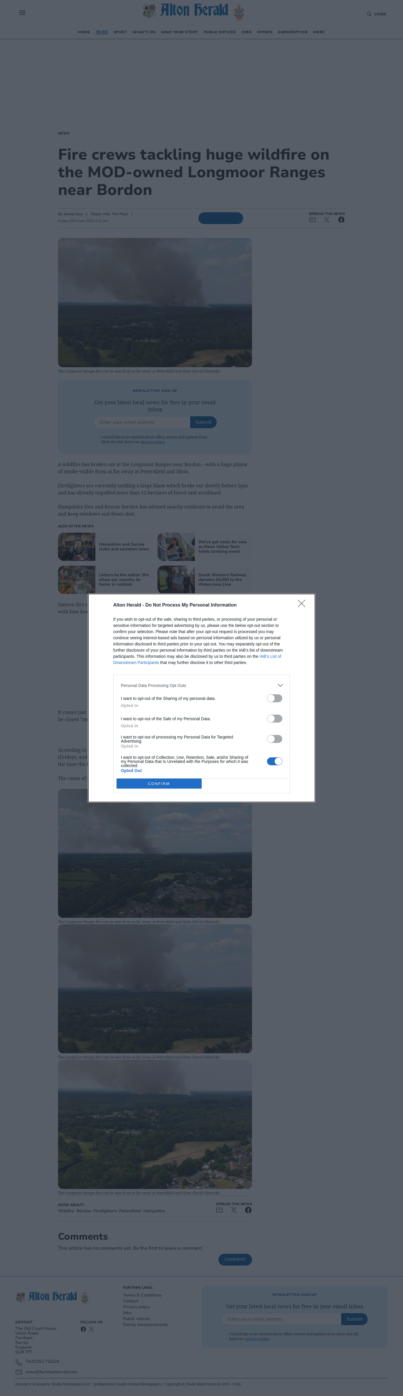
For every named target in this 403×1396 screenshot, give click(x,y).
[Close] (303, 605)
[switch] (274, 698)
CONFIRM (159, 783)
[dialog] (201, 698)
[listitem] (201, 685)
